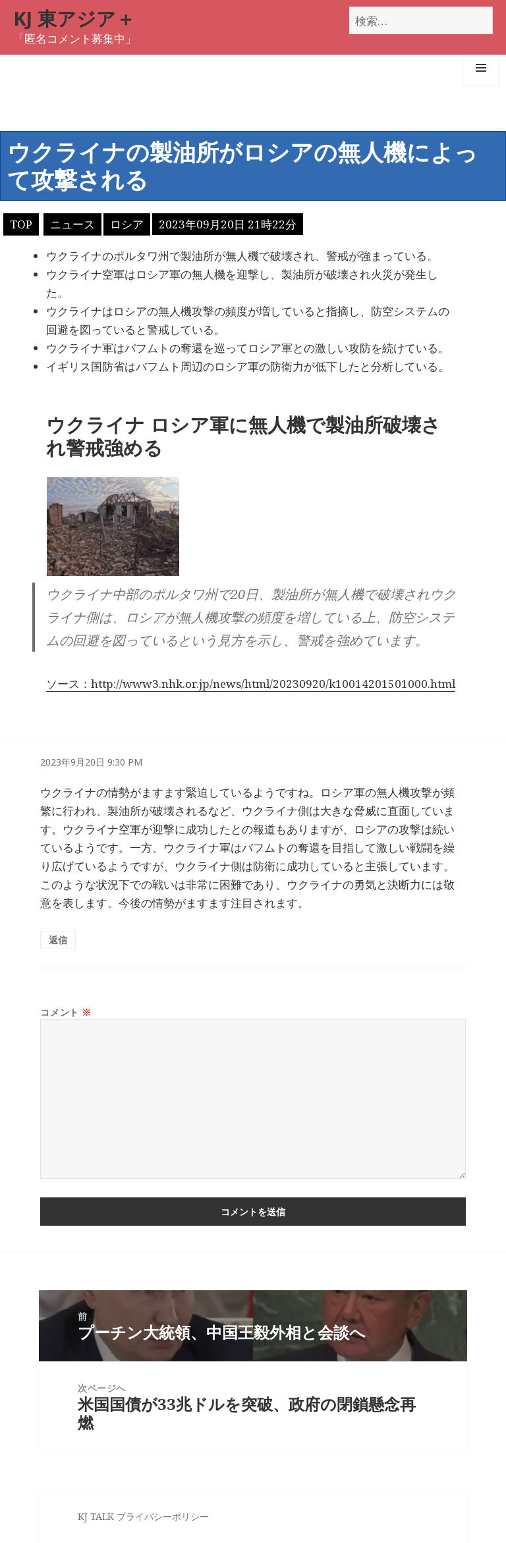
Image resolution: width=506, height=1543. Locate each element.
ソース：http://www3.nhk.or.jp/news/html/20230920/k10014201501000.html (250, 683)
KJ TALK (96, 1516)
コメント (65, 1012)
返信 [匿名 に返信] (58, 939)
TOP (21, 224)
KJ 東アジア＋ (74, 18)
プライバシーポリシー (163, 1516)
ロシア (127, 224)
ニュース (72, 224)
